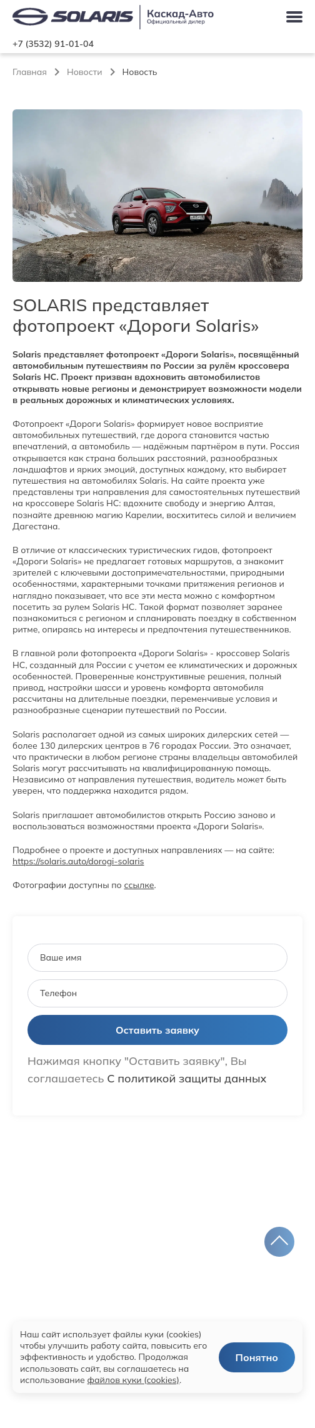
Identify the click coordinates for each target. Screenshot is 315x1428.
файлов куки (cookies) (133, 1380)
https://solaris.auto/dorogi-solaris (78, 861)
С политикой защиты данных (186, 1078)
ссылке (139, 885)
